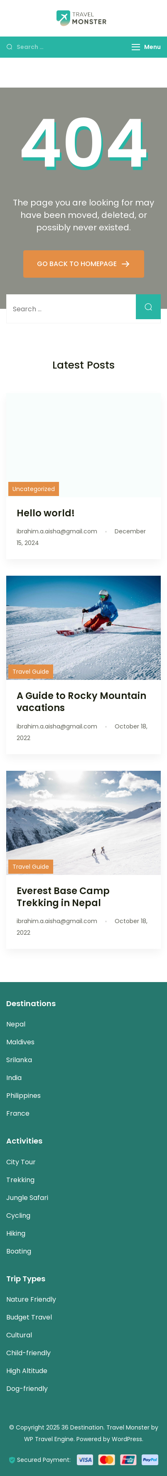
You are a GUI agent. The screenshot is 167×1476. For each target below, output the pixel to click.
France (17, 1113)
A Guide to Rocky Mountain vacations (81, 701)
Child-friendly (28, 1353)
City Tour (21, 1162)
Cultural (19, 1335)
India (14, 1078)
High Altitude (26, 1371)
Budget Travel (29, 1317)
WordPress (127, 1439)
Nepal (15, 1024)
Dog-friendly (27, 1388)
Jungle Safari (27, 1197)
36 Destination (82, 1427)
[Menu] (136, 47)
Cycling (18, 1215)
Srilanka (19, 1060)
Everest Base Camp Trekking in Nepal (63, 896)
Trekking (20, 1180)
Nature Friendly (31, 1299)
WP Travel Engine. (49, 1439)
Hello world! (46, 513)
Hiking (15, 1233)
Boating (18, 1251)
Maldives (20, 1042)
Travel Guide (30, 671)
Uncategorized (33, 489)
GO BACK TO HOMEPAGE (77, 264)
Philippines (23, 1095)
